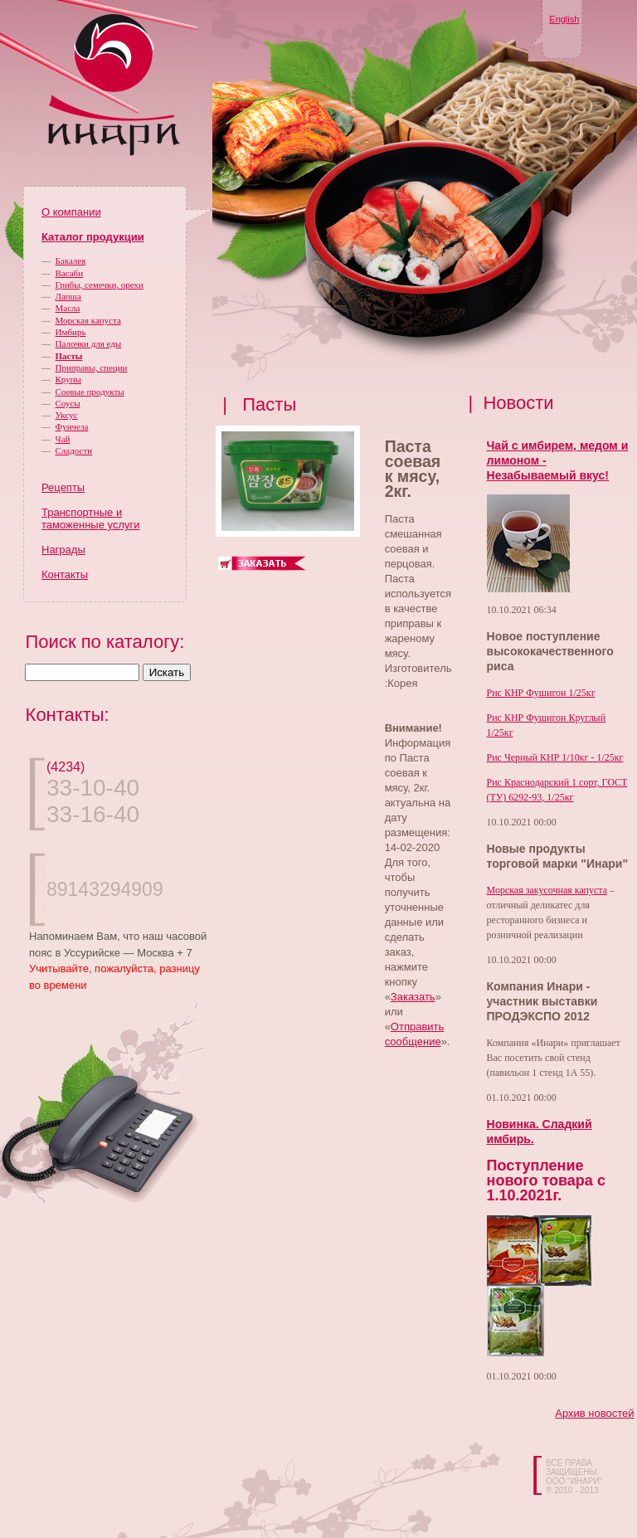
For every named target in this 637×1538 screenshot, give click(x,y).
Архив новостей (594, 1413)
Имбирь (71, 332)
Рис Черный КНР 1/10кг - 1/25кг (555, 757)
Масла (68, 308)
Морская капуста (88, 320)
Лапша (68, 296)
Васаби (70, 273)
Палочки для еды (89, 343)
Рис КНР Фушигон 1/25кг (541, 692)
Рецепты (63, 487)
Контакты (64, 574)
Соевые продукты (90, 392)
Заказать (413, 996)
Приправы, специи (92, 367)
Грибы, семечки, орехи (99, 285)
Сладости (74, 450)
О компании (71, 212)
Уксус (67, 415)
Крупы (68, 379)
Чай (63, 439)
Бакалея (71, 260)
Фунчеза (72, 426)
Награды (63, 549)
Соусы (68, 403)
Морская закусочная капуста (547, 890)
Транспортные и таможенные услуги (90, 518)
